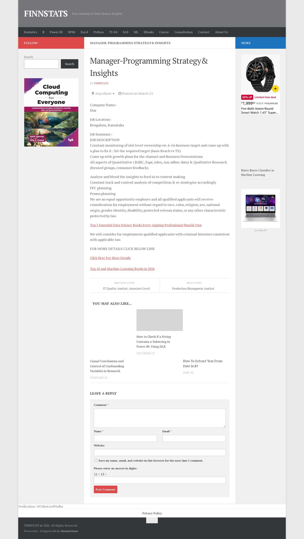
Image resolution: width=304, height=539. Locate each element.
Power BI (56, 32)
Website (99, 445)
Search (28, 57)
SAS (125, 32)
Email (166, 431)
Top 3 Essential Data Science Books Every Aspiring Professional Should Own (150, 225)
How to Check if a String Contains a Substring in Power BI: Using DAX (154, 341)
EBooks (149, 32)
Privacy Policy (152, 513)
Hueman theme (69, 531)
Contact (204, 32)
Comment (101, 405)
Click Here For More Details (112, 257)
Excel (84, 32)
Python (98, 32)
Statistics (30, 32)
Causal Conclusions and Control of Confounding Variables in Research (108, 366)
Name (98, 431)
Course (164, 32)
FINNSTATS (46, 13)
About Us (221, 32)
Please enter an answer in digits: (115, 468)
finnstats (101, 83)
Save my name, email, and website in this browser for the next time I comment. (150, 460)
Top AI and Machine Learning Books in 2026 (125, 268)
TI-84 (113, 32)
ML (136, 32)
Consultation (183, 32)
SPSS (71, 32)
